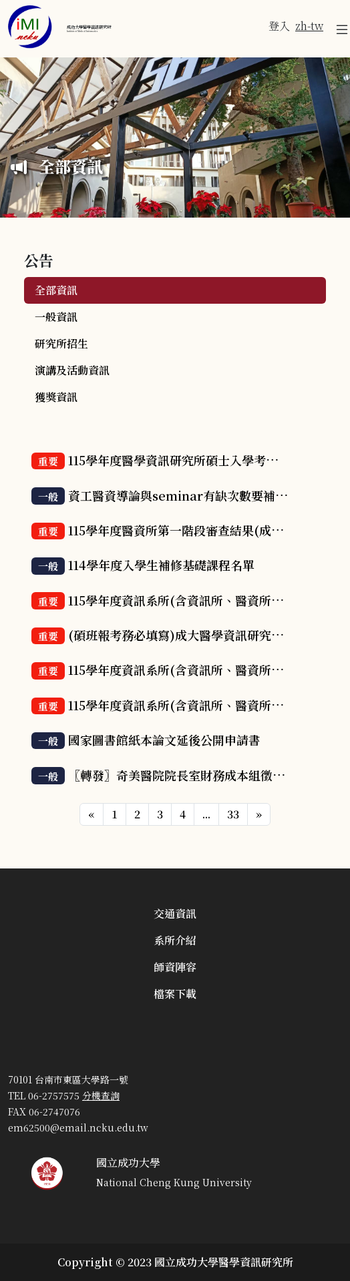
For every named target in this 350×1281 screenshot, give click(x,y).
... (206, 814)
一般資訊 (56, 316)
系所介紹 (175, 940)
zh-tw (309, 25)
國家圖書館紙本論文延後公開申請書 (164, 739)
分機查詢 (101, 1095)
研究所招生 (61, 343)
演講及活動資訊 (72, 370)
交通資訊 (175, 913)
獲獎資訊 (56, 397)
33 (233, 814)
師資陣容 (175, 967)
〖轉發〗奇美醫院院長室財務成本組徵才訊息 (188, 775)
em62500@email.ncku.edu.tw (78, 1127)
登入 (279, 25)
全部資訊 (56, 290)
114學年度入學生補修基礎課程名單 (161, 564)
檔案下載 (175, 993)
